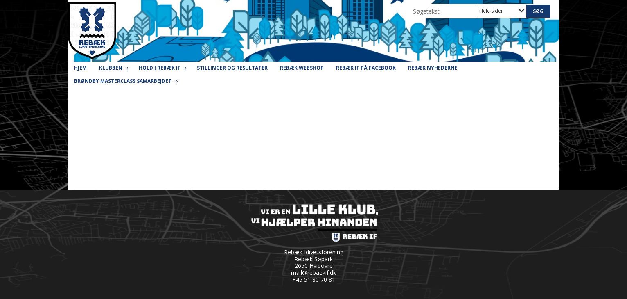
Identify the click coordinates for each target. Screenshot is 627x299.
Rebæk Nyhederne (433, 67)
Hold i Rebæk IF (162, 67)
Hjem (80, 67)
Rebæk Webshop (302, 67)
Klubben (112, 67)
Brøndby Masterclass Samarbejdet (125, 81)
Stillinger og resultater (232, 67)
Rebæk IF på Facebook (366, 67)
